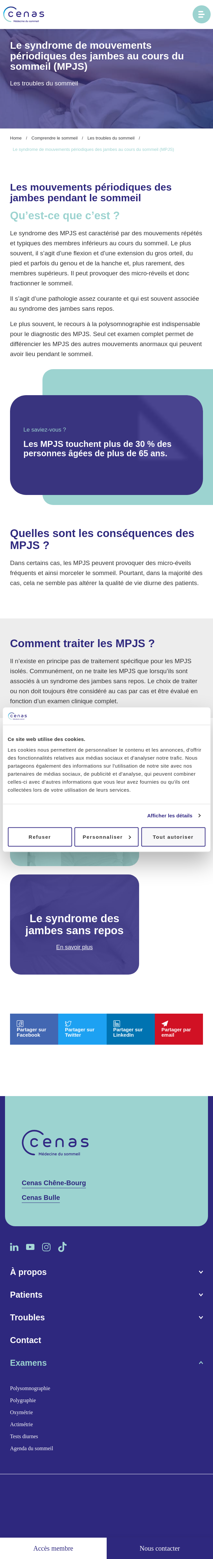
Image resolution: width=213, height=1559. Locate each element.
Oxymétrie (21, 1413)
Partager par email (176, 1030)
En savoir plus (74, 948)
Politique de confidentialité (139, 1500)
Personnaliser (107, 836)
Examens (28, 1363)
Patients (26, 1295)
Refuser (39, 836)
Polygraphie (23, 1401)
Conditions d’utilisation (77, 1500)
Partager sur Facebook (31, 1030)
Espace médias (28, 1500)
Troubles (27, 1318)
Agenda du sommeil (31, 1449)
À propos (28, 1273)
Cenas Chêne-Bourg (54, 1183)
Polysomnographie (30, 1389)
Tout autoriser (173, 836)
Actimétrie (21, 1425)
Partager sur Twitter (79, 1030)
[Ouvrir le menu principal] (202, 14)
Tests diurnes (24, 1437)
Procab (42, 1508)
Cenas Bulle (41, 1198)
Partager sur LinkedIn (128, 1030)
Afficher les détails (169, 815)
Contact (25, 1341)
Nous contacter (159, 1548)
